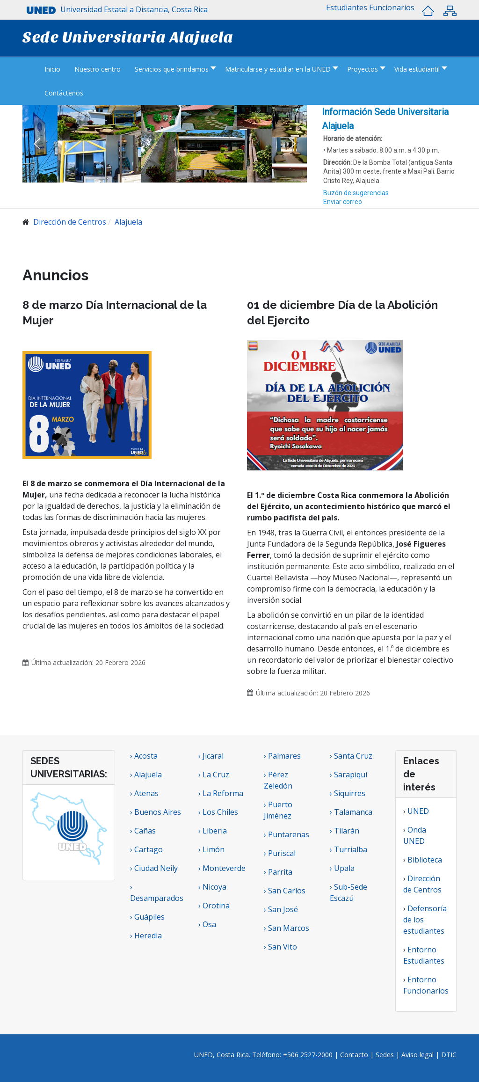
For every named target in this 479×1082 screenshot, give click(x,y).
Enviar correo (342, 201)
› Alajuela (146, 774)
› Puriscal (280, 853)
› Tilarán (344, 831)
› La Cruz (213, 774)
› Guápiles (147, 917)
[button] (346, 7)
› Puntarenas (286, 834)
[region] (389, 156)
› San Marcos (286, 928)
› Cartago (146, 849)
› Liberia (212, 831)
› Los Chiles (218, 812)
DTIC (449, 1054)
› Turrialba (348, 849)
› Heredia (146, 935)
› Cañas (143, 831)
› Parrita (278, 872)
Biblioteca (424, 860)
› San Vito (280, 947)
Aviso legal (417, 1054)
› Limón (211, 849)
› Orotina (214, 905)
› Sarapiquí (349, 774)
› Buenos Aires (155, 812)
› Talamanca (351, 812)
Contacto (355, 1054)
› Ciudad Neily (154, 868)
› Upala (342, 868)
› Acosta (144, 756)
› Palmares (282, 756)
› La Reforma (220, 793)
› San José (281, 909)
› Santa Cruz (351, 756)
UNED (418, 811)
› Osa (207, 924)
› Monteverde (222, 868)
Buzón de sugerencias (356, 193)
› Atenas (144, 793)
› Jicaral (211, 756)
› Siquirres (347, 793)
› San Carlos (284, 890)
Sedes (386, 1054)
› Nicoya (212, 887)
